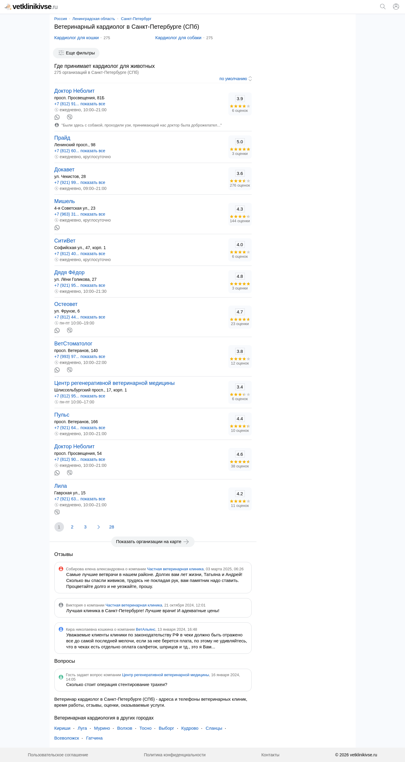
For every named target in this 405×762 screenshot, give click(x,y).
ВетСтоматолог (73, 344)
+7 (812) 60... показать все (80, 150)
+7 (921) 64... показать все (80, 427)
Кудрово (189, 728)
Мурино (102, 728)
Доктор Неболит (74, 91)
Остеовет (66, 304)
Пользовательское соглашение (58, 754)
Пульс (61, 415)
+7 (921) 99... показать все (80, 182)
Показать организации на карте (153, 541)
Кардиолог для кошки (76, 37)
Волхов (124, 728)
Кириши (62, 728)
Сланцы (214, 728)
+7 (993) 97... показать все (80, 356)
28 (111, 526)
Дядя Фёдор (69, 272)
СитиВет (65, 241)
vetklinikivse (31, 6)
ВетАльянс (145, 629)
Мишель (64, 201)
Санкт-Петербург (136, 18)
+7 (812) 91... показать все (80, 103)
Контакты (270, 754)
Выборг (166, 728)
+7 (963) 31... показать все (80, 214)
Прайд (62, 138)
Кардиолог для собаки (178, 37)
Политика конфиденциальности (175, 754)
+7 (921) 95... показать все (80, 285)
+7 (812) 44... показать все (80, 317)
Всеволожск (66, 737)
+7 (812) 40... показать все (80, 253)
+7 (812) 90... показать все (80, 459)
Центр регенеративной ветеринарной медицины (114, 383)
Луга (82, 728)
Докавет (64, 170)
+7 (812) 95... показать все (80, 396)
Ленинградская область (93, 18)
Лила (60, 486)
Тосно (146, 728)
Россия (60, 18)
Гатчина (94, 737)
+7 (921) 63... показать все (80, 498)
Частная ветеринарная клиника (175, 569)
